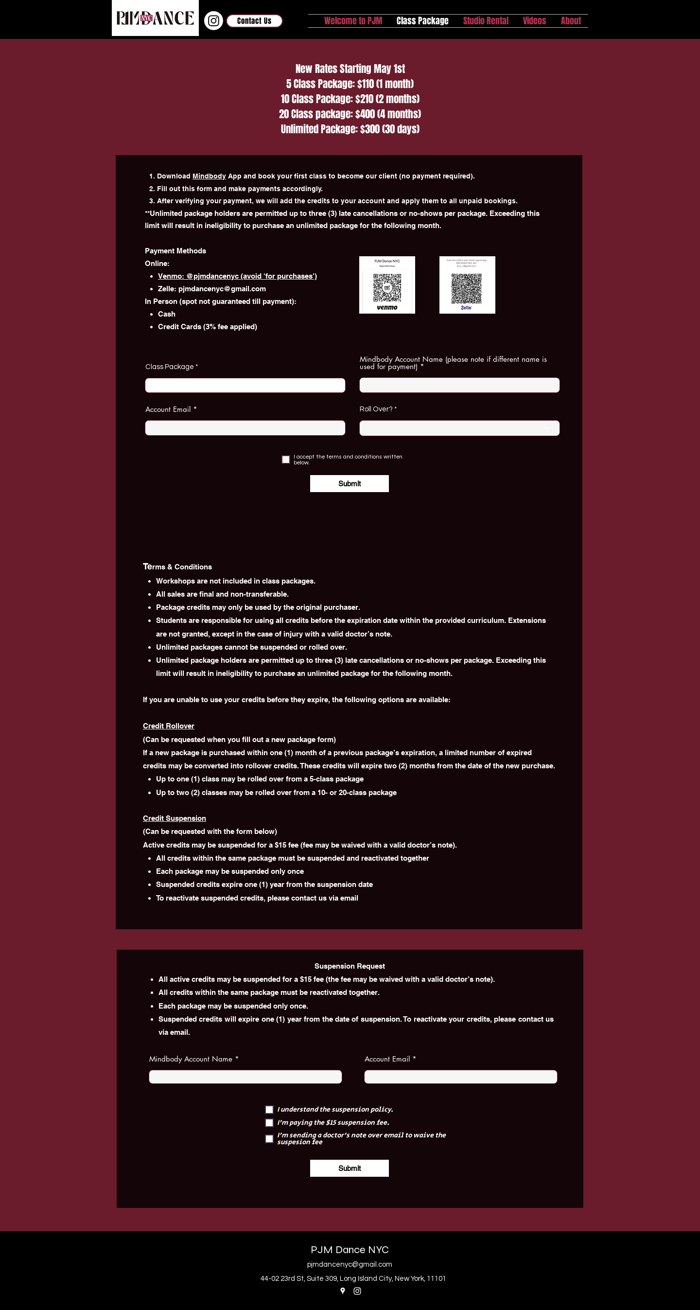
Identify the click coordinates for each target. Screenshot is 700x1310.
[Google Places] (343, 1291)
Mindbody (209, 176)
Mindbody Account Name (190, 1058)
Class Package (169, 367)
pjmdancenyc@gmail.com (222, 288)
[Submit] (349, 483)
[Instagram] (213, 20)
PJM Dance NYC (350, 1249)
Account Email (168, 409)
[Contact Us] (254, 21)
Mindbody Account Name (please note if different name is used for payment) (453, 362)
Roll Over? (376, 409)
